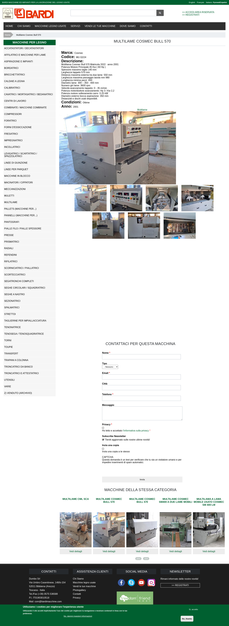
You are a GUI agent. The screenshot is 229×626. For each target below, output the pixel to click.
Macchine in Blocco (17, 176)
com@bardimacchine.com (48, 603)
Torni (7, 340)
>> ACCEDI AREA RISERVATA (198, 12)
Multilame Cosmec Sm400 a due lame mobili (175, 503)
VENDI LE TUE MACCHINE (100, 26)
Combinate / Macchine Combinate (25, 107)
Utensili (9, 380)
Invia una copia (110, 447)
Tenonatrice (12, 327)
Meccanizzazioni (15, 189)
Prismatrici (11, 241)
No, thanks (187, 619)
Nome (106, 353)
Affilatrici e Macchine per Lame (25, 55)
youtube (141, 584)
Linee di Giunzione (16, 163)
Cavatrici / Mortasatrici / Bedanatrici (28, 94)
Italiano (209, 2)
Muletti (9, 195)
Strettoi (10, 314)
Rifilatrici (10, 261)
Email (106, 373)
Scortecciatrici (14, 274)
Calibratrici (12, 88)
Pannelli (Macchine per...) (20, 215)
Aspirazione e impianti (18, 61)
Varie (7, 386)
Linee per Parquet (16, 169)
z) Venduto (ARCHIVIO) (18, 393)
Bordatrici (11, 68)
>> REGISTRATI (190, 15)
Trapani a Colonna (16, 360)
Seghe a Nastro (14, 294)
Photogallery (79, 592)
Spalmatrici (11, 307)
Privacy (107, 426)
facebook (121, 584)
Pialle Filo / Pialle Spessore (22, 228)
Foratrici (10, 120)
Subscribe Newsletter (114, 438)
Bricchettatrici (14, 74)
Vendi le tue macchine (84, 588)
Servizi (75, 26)
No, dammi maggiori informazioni (78, 616)
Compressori (13, 114)
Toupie (8, 347)
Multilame (142, 109)
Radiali (8, 248)
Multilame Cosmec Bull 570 (109, 503)
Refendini (10, 255)
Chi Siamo (24, 26)
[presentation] (124, 471)
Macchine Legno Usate (50, 26)
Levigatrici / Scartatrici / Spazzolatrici (20, 154)
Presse (9, 235)
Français (200, 2)
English (192, 2)
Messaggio (108, 405)
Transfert (11, 353)
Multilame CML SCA (75, 501)
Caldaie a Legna (14, 81)
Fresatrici (11, 134)
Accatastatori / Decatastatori (24, 48)
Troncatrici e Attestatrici (21, 373)
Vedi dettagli (75, 553)
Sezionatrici (12, 301)
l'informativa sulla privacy (136, 433)
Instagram (151, 584)
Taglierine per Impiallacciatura (25, 320)
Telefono (107, 394)
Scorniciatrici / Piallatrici (21, 268)
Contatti (146, 26)
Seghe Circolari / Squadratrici (24, 288)
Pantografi (11, 222)
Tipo (104, 363)
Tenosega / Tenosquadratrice (24, 334)
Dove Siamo (128, 26)
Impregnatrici (13, 140)
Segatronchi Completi (19, 281)
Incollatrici (12, 147)
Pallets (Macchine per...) (20, 209)
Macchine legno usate (84, 584)
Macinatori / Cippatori (18, 182)
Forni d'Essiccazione (18, 127)
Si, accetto (193, 609)
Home (9, 26)
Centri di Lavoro (15, 101)
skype (131, 584)
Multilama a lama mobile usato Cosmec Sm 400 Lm (209, 504)
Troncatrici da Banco (18, 366)
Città (104, 383)
